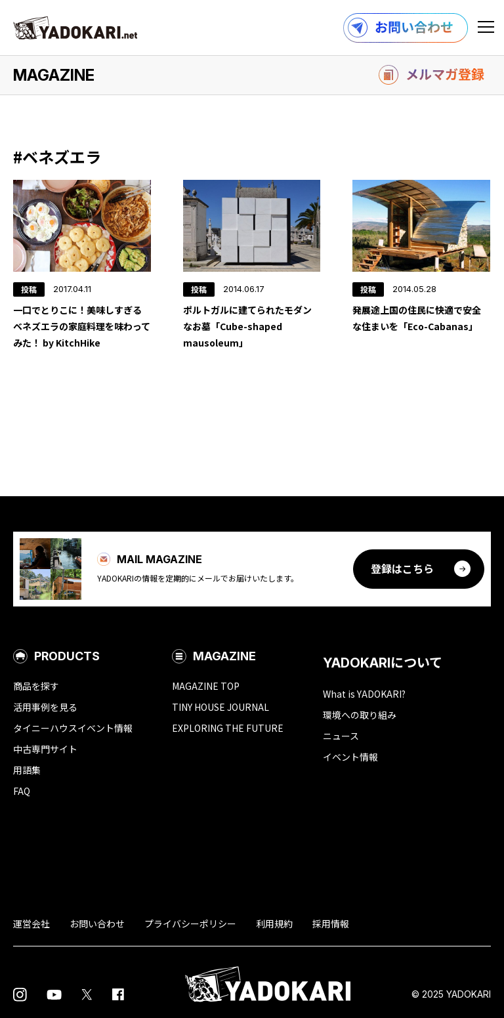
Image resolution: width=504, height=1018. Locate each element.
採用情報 (330, 923)
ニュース (341, 735)
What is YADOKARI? (364, 693)
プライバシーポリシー (190, 923)
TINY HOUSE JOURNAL (220, 706)
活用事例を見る (45, 706)
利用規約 (274, 923)
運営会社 (31, 923)
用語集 (27, 769)
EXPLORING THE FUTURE (228, 727)
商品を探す (36, 685)
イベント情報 (350, 756)
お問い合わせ (97, 923)
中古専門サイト (45, 748)
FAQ (21, 790)
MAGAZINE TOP (206, 685)
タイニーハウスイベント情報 (73, 727)
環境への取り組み (359, 714)
